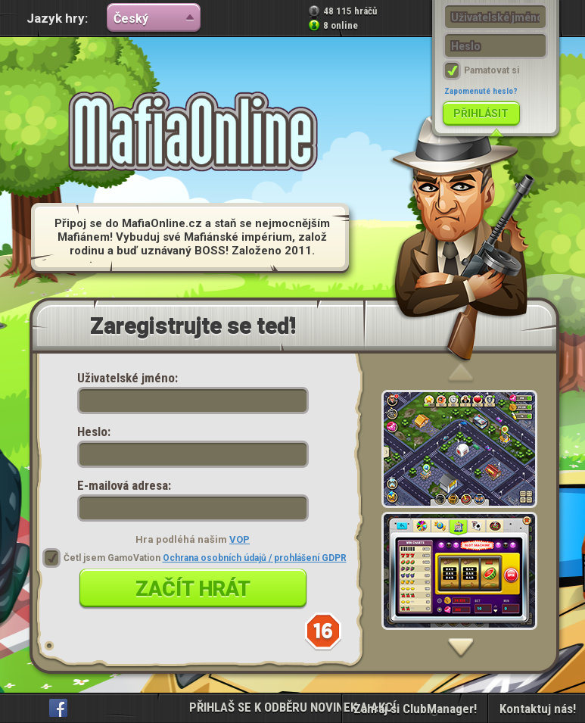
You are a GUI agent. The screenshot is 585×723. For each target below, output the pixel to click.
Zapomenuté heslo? (481, 91)
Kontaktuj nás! (537, 708)
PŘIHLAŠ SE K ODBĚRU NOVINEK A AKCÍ (292, 707)
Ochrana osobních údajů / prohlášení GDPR (255, 558)
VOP (239, 539)
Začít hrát (192, 589)
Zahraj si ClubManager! (415, 708)
